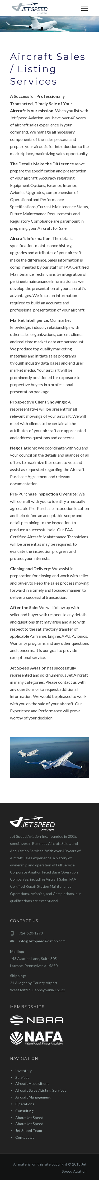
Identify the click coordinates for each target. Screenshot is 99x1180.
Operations (24, 1104)
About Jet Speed (29, 1117)
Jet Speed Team (28, 1130)
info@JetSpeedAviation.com (42, 941)
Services (22, 1077)
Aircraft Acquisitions (32, 1083)
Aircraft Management (33, 1097)
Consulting (24, 1111)
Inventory (23, 1070)
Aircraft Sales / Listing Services (40, 1090)
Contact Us (24, 1137)
